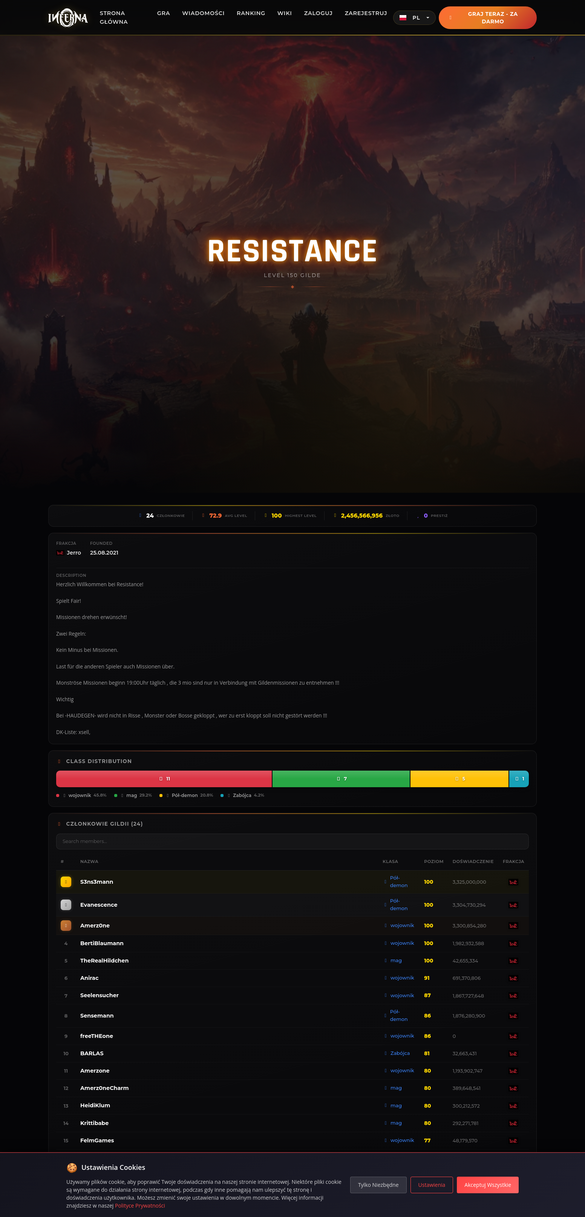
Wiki (284, 13)
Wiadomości (203, 13)
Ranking (251, 13)
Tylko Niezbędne (378, 1184)
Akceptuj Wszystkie (487, 1184)
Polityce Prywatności (140, 1205)
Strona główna (114, 17)
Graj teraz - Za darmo (488, 17)
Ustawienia (432, 1184)
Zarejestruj (366, 13)
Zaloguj (318, 13)
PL (410, 18)
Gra (163, 13)
